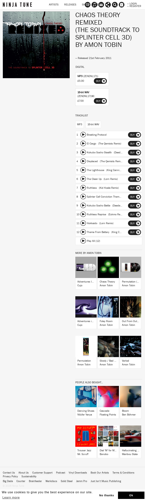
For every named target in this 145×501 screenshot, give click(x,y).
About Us (24, 472)
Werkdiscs (51, 481)
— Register (134, 6)
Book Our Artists (100, 472)
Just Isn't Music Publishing (106, 481)
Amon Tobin (103, 44)
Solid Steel (66, 481)
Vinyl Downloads (78, 472)
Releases (70, 4)
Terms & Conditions (123, 472)
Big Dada (8, 481)
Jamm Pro (81, 481)
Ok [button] (131, 495)
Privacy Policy (10, 476)
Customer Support (42, 472)
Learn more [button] (11, 497)
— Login (132, 3)
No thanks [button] (106, 495)
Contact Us (9, 472)
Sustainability (29, 476)
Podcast (60, 472)
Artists (54, 4)
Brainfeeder (35, 481)
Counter (20, 481)
